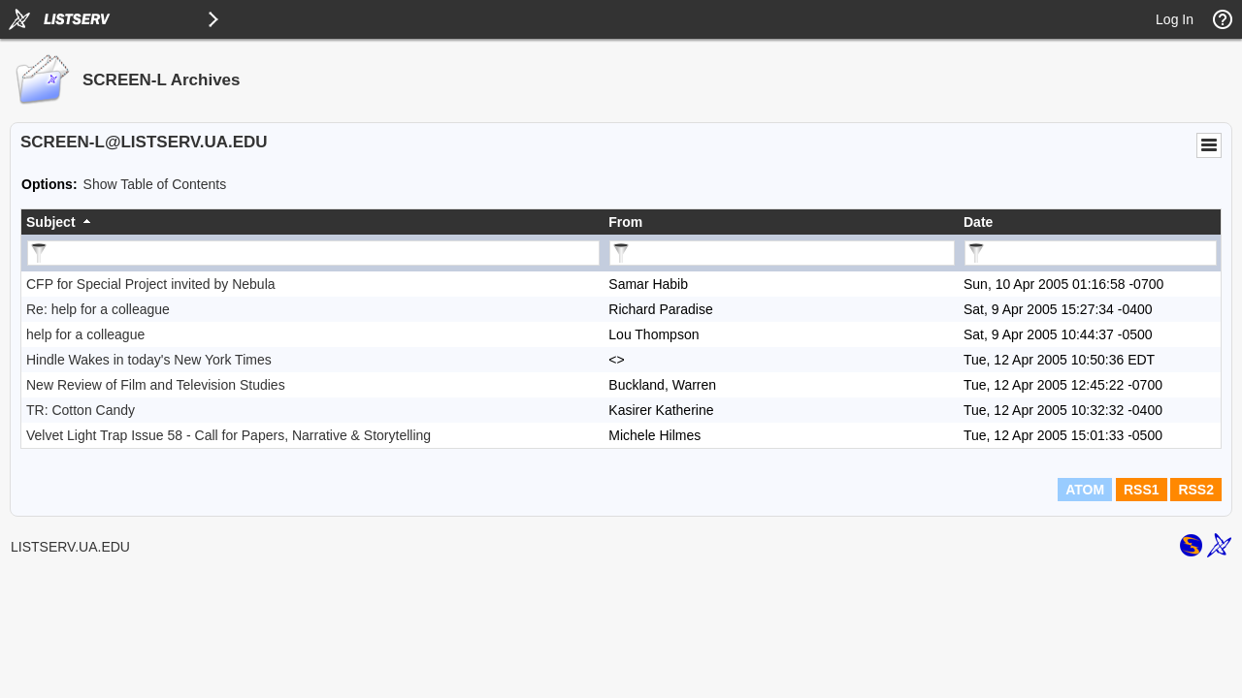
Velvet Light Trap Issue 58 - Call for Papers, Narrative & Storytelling (228, 435)
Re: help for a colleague (98, 309)
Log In (1174, 19)
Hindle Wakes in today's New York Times (149, 359)
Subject (51, 222)
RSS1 (1142, 489)
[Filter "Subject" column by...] (313, 253)
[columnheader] (312, 222)
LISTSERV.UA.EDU (70, 547)
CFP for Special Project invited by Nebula (151, 284)
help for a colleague (85, 334)
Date (978, 222)
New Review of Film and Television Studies (155, 385)
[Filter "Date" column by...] (1090, 253)
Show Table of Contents (155, 184)
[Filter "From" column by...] (782, 253)
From (625, 222)
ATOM (1084, 489)
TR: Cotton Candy (80, 410)
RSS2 (1196, 489)
